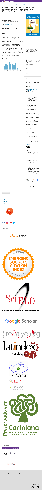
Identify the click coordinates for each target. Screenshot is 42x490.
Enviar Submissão (6, 193)
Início (3, 4)
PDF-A (28, 39)
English (3, 199)
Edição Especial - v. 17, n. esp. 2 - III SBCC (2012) (17, 4)
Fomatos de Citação (29, 64)
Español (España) (5, 201)
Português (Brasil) (5, 203)
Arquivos (6, 4)
